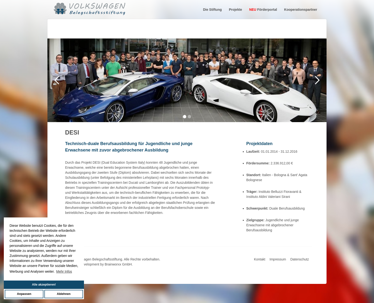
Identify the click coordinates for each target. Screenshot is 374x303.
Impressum (278, 259)
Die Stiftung (212, 9)
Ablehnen (63, 294)
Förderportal (263, 9)
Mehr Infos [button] (64, 271)
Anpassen (24, 294)
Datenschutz (299, 259)
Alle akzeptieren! (44, 284)
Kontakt (259, 259)
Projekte (235, 9)
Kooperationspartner (300, 9)
